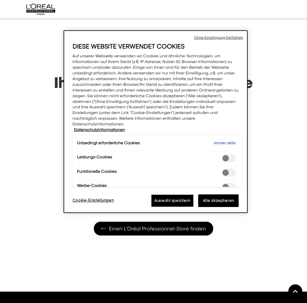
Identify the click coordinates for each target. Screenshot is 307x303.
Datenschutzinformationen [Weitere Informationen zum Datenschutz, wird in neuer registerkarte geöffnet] (99, 130)
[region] (156, 121)
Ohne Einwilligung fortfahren (218, 37)
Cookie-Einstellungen (93, 200)
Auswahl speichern (172, 200)
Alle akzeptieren (218, 200)
